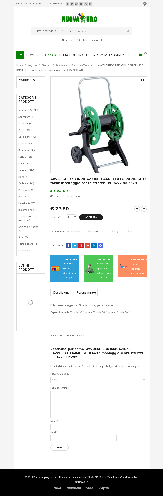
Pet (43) (22, 196)
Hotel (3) (22, 176)
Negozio (32, 65)
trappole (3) (24, 250)
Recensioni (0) (86, 292)
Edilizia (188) (25, 156)
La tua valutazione (59, 373)
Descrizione (61, 292)
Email (54, 432)
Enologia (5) (24, 163)
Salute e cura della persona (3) (28, 218)
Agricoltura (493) (27, 116)
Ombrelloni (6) (26, 183)
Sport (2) (23, 237)
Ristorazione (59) (27, 209)
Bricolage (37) (25, 123)
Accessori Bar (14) (28, 110)
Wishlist (137, 209)
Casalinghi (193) (27, 136)
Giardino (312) (26, 170)
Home (19, 65)
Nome (54, 421)
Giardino (46, 65)
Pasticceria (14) (26, 190)
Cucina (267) (25, 143)
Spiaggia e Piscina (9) (28, 228)
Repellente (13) (26, 203)
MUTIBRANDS (139, 259)
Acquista (91, 217)
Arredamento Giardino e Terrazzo (75, 65)
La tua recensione (60, 388)
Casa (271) (24, 130)
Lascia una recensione (67, 196)
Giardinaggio (114, 231)
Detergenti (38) (26, 150)
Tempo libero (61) (27, 243)
